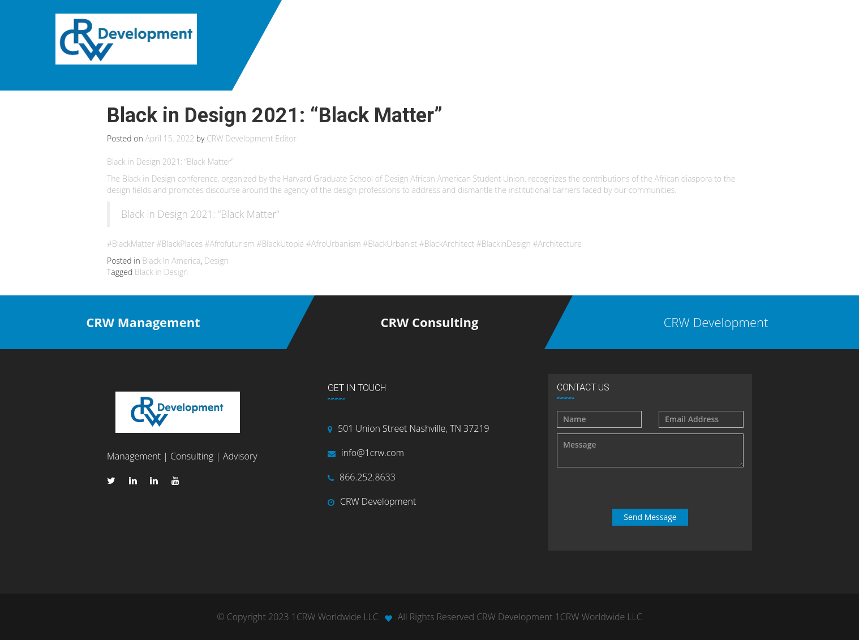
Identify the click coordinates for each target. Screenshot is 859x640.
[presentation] (651, 488)
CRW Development (378, 501)
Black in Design (161, 272)
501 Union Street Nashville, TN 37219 (413, 428)
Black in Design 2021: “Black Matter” (200, 214)
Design (216, 260)
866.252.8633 (368, 477)
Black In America (171, 260)
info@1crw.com (372, 452)
